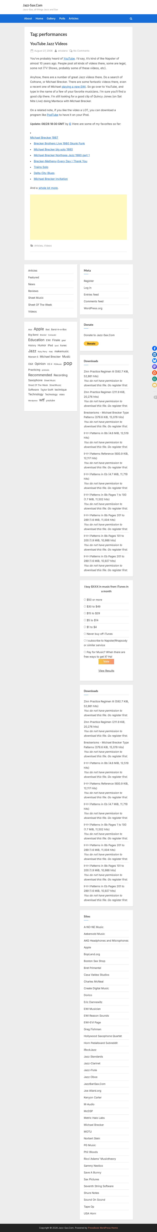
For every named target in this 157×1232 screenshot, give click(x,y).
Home (39, 18)
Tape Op (89, 1206)
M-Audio (89, 1104)
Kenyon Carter (93, 1097)
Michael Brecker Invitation (51, 178)
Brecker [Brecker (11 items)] (43, 335)
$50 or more (94, 599)
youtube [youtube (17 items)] (50, 400)
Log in (88, 287)
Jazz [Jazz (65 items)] (32, 351)
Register (89, 281)
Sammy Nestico (93, 1165)
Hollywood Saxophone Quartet (103, 1036)
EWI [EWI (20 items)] (48, 340)
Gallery (51, 18)
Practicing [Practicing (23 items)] (34, 369)
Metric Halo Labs (94, 1118)
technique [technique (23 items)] (61, 389)
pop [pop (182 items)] (68, 363)
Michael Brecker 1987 (44, 137)
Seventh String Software (98, 1186)
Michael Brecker (94, 1124)
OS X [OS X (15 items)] (49, 364)
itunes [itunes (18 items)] (63, 345)
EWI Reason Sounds (96, 1015)
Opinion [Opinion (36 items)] (40, 364)
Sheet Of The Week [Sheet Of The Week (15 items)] (38, 385)
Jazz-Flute (90, 1070)
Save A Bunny (92, 1172)
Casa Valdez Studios (96, 974)
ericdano (63, 50)
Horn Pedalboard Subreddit (101, 1043)
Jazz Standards (93, 1056)
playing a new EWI (74, 86)
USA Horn (90, 1213)
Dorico (88, 995)
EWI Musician (92, 1008)
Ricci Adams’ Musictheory (100, 1159)
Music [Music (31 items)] (66, 356)
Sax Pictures (91, 1179)
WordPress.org (93, 308)
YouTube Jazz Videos (48, 43)
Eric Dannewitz (93, 1002)
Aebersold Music (94, 934)
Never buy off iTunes (100, 633)
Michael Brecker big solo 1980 (53, 149)
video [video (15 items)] (62, 394)
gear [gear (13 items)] (64, 340)
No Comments (81, 51)
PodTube (52, 114)
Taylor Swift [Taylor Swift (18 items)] (46, 389)
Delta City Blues (44, 173)
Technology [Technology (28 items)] (35, 394)
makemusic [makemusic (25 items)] (61, 351)
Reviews (33, 291)
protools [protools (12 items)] (45, 370)
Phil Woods (91, 1152)
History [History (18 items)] (32, 345)
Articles (73, 18)
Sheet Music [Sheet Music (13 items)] (50, 380)
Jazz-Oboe (90, 1077)
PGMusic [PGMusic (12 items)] (58, 364)
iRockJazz (90, 1050)
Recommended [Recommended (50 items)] (40, 375)
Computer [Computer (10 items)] (52, 335)
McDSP (88, 1111)
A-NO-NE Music (93, 927)
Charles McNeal (93, 981)
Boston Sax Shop (94, 961)
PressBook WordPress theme (103, 1228)
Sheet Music (36, 297)
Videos (48, 245)
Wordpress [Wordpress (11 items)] (33, 400)
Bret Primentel (92, 968)
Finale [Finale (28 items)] (56, 340)
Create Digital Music (96, 988)
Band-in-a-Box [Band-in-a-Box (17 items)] (59, 329)
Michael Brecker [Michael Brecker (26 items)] (50, 356)
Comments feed (93, 301)
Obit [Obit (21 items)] (30, 363)
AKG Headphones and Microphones (106, 940)
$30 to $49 (93, 606)
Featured (33, 277)
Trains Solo (41, 167)
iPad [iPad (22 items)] (50, 345)
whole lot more (48, 188)
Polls (62, 18)
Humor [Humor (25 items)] (42, 345)
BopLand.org (92, 954)
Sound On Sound (94, 1199)
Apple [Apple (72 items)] (39, 329)
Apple (87, 947)
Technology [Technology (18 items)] (51, 394)
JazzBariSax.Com (94, 1083)
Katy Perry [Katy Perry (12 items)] (42, 351)
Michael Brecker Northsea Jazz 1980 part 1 (62, 155)
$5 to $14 (92, 620)
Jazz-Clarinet (92, 1063)
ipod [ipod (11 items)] (57, 345)
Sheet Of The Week (40, 304)
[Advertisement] (78, 217)
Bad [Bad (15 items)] (47, 329)
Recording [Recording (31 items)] (61, 375)
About (28, 18)
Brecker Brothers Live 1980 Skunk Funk (59, 143)
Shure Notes (91, 1193)
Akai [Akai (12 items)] (30, 329)
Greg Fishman (92, 1029)
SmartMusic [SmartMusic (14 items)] (55, 385)
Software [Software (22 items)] (33, 389)
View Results (106, 670)
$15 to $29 (93, 613)
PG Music (90, 1145)
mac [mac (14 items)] (51, 351)
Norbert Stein (92, 1138)
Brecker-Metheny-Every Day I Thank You (60, 161)
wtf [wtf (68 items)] (41, 400)
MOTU (88, 1131)
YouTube (69, 58)
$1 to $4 (92, 627)
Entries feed (91, 294)
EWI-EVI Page (92, 1022)
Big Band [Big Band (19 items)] (33, 334)
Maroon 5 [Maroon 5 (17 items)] (33, 356)
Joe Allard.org (92, 1090)
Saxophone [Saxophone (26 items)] (35, 380)
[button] (154, 348)
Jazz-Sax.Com (32, 5)
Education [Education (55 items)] (36, 340)
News (31, 284)
